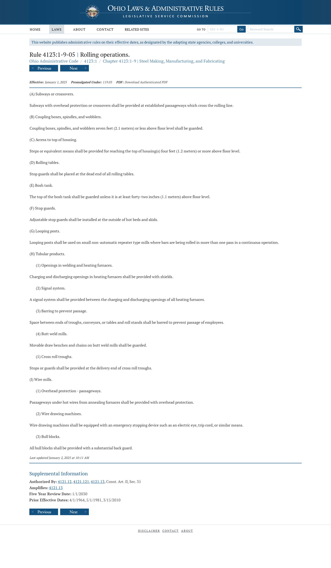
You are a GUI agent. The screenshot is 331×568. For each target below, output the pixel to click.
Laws (57, 29)
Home (35, 29)
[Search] (298, 29)
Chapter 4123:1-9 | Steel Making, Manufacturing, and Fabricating (164, 61)
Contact (105, 29)
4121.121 (81, 481)
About (79, 29)
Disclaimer (149, 531)
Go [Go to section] (241, 29)
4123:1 (90, 61)
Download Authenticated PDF (146, 82)
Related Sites (137, 29)
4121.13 (97, 481)
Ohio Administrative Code (53, 61)
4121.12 (65, 481)
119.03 (107, 82)
